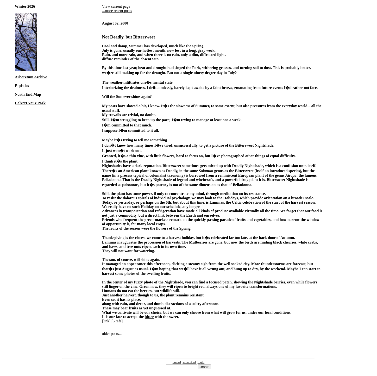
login (201, 362)
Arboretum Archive (31, 77)
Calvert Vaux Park (30, 103)
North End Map (28, 94)
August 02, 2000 (115, 23)
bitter (149, 317)
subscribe (189, 362)
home (176, 362)
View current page (116, 6)
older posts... (112, 334)
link (106, 321)
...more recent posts (117, 11)
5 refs (117, 321)
